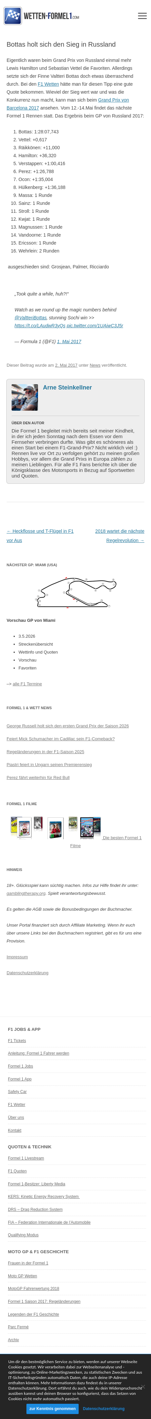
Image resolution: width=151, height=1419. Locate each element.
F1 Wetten (48, 84)
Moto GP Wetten (22, 1276)
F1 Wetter (16, 1104)
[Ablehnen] (142, 1386)
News (95, 365)
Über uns (16, 1117)
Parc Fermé (18, 1327)
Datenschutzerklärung (27, 972)
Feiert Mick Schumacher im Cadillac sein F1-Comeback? (61, 738)
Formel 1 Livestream (26, 1158)
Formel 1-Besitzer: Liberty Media (36, 1184)
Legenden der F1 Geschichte (33, 1314)
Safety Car (17, 1091)
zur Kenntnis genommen (52, 1408)
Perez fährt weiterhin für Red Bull (38, 777)
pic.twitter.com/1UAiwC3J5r (95, 325)
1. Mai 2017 (69, 341)
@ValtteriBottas (31, 317)
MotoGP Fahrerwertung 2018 (33, 1288)
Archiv (13, 1340)
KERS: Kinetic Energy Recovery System (44, 1196)
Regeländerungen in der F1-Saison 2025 (45, 751)
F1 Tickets (17, 1040)
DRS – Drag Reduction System (35, 1209)
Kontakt (14, 1130)
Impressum (17, 956)
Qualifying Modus (23, 1235)
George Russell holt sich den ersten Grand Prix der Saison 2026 (68, 725)
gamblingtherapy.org (26, 893)
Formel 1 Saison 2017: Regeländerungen (44, 1301)
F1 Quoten (17, 1171)
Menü (142, 16)
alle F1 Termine (27, 683)
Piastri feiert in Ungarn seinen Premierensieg (49, 764)
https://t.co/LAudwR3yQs (40, 325)
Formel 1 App (19, 1079)
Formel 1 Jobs (20, 1066)
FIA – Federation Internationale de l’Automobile (49, 1222)
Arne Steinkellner (67, 387)
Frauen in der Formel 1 (28, 1263)
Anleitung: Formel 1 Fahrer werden (38, 1053)
